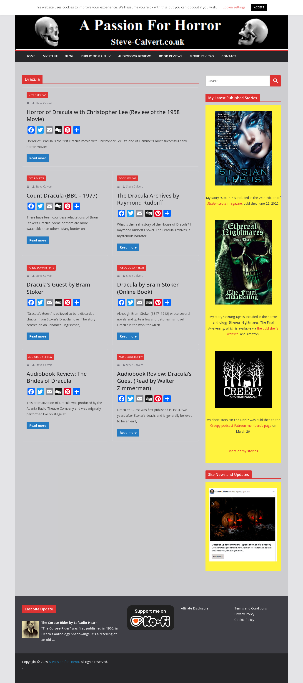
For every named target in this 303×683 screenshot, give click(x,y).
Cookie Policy (244, 619)
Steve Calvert (44, 103)
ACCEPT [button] (259, 7)
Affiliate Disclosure (194, 608)
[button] (108, 56)
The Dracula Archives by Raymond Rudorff (148, 199)
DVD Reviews (36, 178)
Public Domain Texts (41, 267)
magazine (224, 203)
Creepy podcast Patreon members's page (240, 425)
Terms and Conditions (250, 608)
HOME (30, 56)
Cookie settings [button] (234, 7)
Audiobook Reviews (135, 56)
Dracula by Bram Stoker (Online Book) (148, 288)
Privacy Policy (244, 614)
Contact (228, 56)
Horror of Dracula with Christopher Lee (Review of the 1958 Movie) (103, 115)
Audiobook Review (40, 356)
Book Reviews (170, 56)
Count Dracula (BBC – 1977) (62, 195)
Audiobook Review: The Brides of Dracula (57, 377)
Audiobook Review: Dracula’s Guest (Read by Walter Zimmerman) (154, 380)
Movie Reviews (202, 56)
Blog (69, 56)
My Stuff (50, 56)
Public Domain (93, 56)
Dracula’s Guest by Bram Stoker (58, 288)
